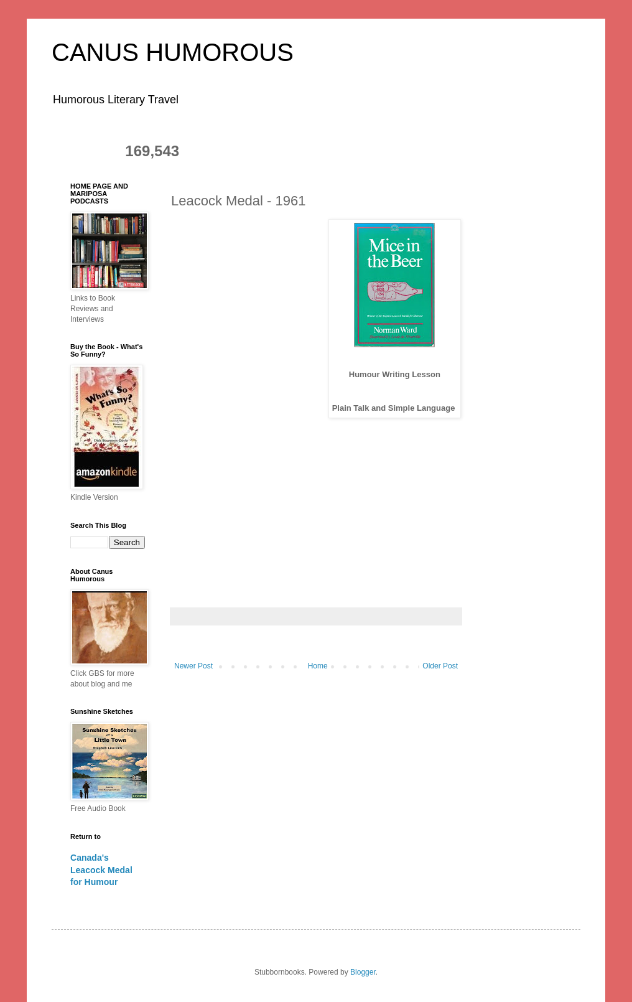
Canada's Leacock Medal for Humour (101, 870)
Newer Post (193, 666)
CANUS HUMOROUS (173, 52)
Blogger (363, 972)
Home (318, 666)
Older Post (440, 666)
